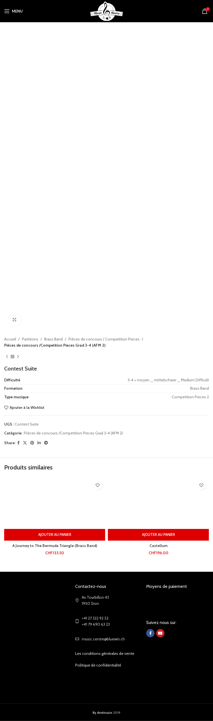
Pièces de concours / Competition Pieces (104, 339)
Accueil (10, 339)
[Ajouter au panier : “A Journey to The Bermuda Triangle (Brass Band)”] (54, 535)
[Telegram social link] (46, 442)
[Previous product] (7, 356)
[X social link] (25, 442)
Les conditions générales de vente (104, 653)
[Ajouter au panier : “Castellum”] (158, 535)
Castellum (158, 545)
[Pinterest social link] (32, 442)
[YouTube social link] (160, 633)
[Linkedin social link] (39, 442)
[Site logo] (106, 10)
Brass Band (53, 339)
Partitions (30, 339)
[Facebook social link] (18, 442)
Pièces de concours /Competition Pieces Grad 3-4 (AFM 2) (54, 345)
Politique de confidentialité (98, 665)
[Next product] (18, 356)
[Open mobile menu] (13, 11)
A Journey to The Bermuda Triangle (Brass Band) (54, 545)
